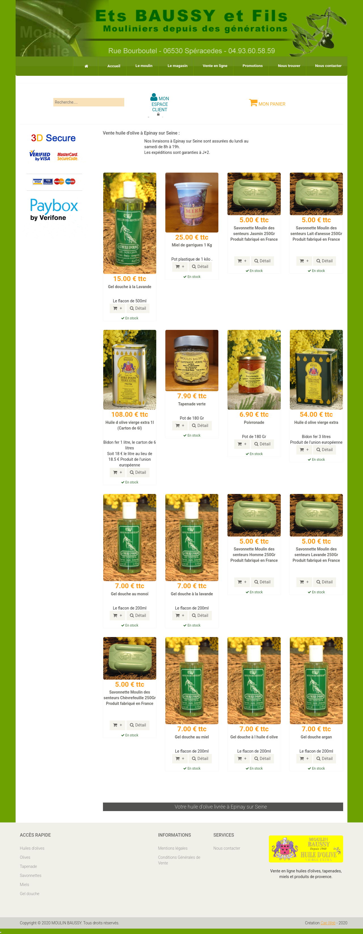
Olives (25, 857)
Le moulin (127, 65)
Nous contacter (326, 65)
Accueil (93, 65)
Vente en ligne (204, 65)
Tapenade (28, 866)
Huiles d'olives (32, 848)
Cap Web (328, 922)
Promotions (245, 65)
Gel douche (29, 893)
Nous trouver (285, 65)
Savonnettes (30, 875)
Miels (24, 884)
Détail (138, 308)
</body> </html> (0, 932)
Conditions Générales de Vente (179, 860)
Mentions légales (173, 848)
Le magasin (163, 65)
